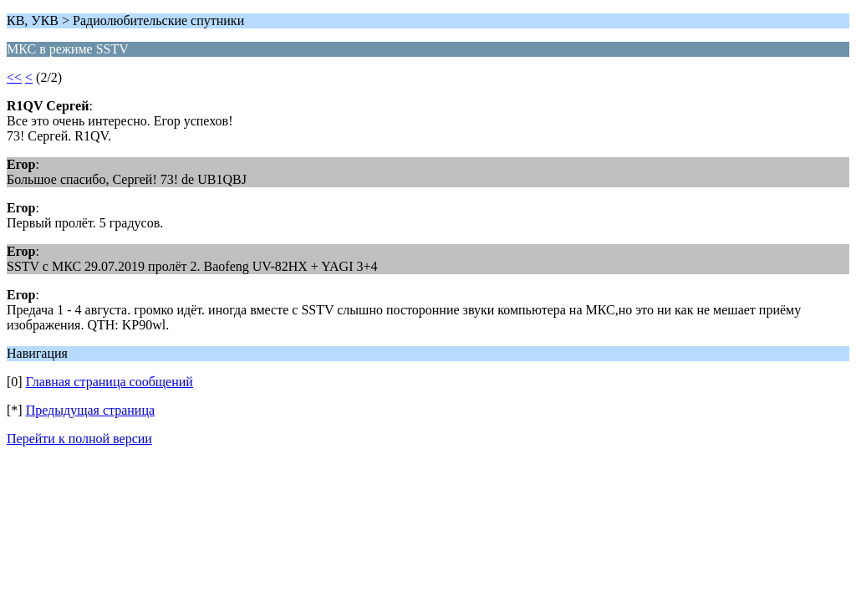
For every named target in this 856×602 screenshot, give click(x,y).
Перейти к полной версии (79, 438)
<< (14, 77)
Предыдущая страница (90, 410)
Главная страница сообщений (109, 382)
